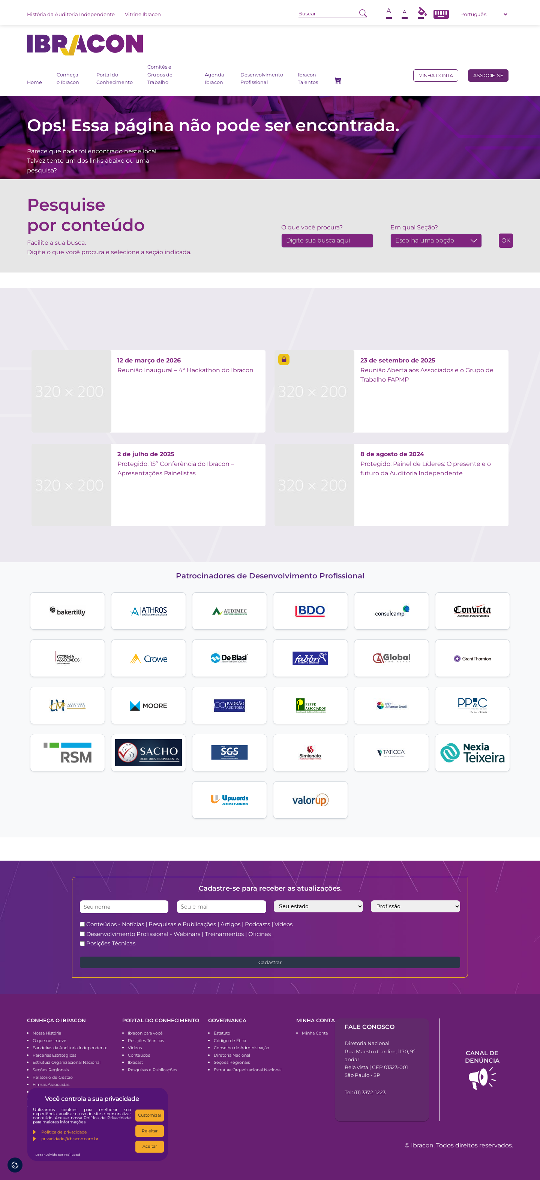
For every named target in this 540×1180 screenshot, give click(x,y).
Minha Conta (315, 1033)
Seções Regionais (51, 1069)
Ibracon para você (145, 1033)
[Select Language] (483, 14)
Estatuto (222, 1033)
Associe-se (488, 75)
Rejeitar (150, 1131)
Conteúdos (139, 1055)
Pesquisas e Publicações (152, 1069)
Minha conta (435, 75)
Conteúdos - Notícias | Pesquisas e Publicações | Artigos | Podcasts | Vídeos (189, 924)
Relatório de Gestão (53, 1077)
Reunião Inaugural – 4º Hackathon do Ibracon (185, 365)
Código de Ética (230, 1040)
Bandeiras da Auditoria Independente (70, 1047)
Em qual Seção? (414, 227)
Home (34, 82)
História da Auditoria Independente (71, 14)
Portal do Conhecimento (114, 78)
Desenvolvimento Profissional (261, 78)
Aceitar (149, 1146)
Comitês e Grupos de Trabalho (159, 74)
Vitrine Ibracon (143, 14)
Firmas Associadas (51, 1084)
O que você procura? (312, 227)
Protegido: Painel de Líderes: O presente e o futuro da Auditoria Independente (425, 464)
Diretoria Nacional (232, 1055)
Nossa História (47, 1033)
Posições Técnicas (110, 943)
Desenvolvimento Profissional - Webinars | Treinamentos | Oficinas (178, 933)
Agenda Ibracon (214, 78)
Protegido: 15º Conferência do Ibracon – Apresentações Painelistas (175, 464)
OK (505, 240)
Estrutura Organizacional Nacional (66, 1062)
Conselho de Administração (241, 1047)
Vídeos (135, 1047)
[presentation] (396, 933)
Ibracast (135, 1062)
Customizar (149, 1115)
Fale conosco (369, 1026)
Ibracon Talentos (308, 78)
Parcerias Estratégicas (54, 1055)
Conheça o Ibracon (68, 78)
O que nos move (49, 1040)
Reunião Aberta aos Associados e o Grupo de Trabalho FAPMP (427, 370)
